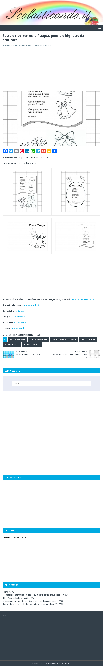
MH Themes (67, 663)
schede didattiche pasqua (64, 339)
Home (5, 591)
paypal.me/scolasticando (82, 299)
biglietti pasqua (17, 339)
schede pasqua (88, 339)
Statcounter (7, 615)
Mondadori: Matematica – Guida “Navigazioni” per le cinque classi (31, 594)
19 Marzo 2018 (11, 45)
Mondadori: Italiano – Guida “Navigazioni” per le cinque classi (29, 601)
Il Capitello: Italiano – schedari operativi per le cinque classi (28, 604)
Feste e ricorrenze (43, 45)
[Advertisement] (51, 69)
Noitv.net (19, 311)
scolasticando (26, 45)
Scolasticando (20, 322)
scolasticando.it (31, 305)
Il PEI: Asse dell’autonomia (14, 598)
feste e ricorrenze (38, 339)
